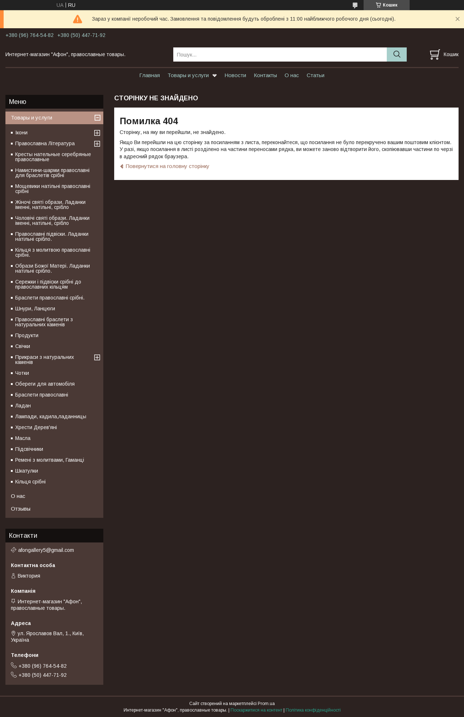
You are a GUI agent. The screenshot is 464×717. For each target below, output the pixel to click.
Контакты (265, 75)
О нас (292, 75)
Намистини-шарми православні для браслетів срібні (52, 172)
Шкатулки (26, 471)
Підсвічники (29, 449)
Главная (149, 75)
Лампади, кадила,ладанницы (50, 416)
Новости (235, 75)
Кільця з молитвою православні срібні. (52, 252)
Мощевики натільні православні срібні (52, 188)
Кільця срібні (30, 482)
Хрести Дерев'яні (36, 427)
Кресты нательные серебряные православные (53, 156)
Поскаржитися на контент (256, 710)
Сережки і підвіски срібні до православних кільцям (48, 284)
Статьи (315, 75)
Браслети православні (41, 395)
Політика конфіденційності (313, 710)
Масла (22, 438)
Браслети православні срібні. (49, 298)
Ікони (21, 132)
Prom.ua (266, 703)
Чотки (22, 373)
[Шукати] (397, 54)
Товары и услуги (188, 75)
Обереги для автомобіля (45, 384)
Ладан (23, 405)
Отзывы (20, 509)
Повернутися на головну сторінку (168, 166)
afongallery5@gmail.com (46, 550)
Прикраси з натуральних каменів (44, 359)
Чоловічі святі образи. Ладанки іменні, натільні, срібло (52, 220)
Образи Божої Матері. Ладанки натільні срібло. (52, 268)
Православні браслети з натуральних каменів (44, 321)
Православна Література (45, 143)
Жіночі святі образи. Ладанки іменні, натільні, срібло (50, 204)
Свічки (22, 346)
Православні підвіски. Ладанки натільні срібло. (51, 236)
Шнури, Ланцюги (35, 308)
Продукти (26, 335)
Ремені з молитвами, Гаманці (49, 460)
